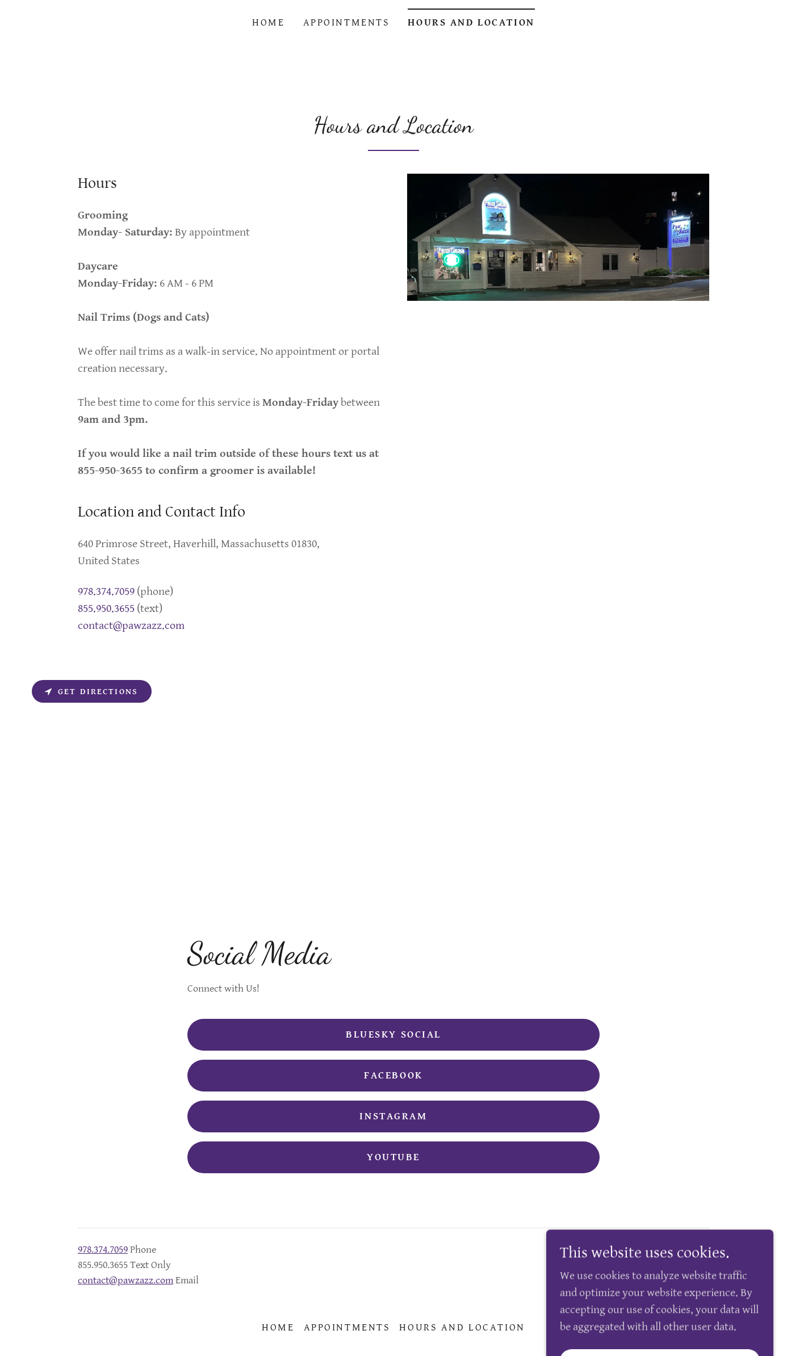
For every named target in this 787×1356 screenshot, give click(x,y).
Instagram (393, 1116)
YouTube (393, 1157)
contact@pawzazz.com (125, 1280)
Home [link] (268, 22)
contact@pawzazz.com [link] (131, 625)
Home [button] (278, 1327)
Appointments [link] (346, 22)
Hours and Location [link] (471, 22)
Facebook (393, 1075)
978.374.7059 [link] (106, 591)
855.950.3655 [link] (106, 608)
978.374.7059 (103, 1250)
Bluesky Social (393, 1034)
